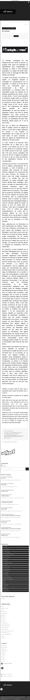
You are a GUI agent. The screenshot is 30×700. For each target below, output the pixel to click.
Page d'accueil (26, 21)
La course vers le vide (6, 502)
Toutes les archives (7, 663)
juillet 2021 (3, 654)
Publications (5, 589)
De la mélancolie (6, 556)
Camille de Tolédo (4, 629)
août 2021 (3, 652)
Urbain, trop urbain (5, 624)
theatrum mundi (4, 608)
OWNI (2, 636)
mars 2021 (3, 661)
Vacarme (3, 620)
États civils (3, 617)
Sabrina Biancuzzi (4, 627)
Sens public (3, 638)
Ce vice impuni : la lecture (8, 554)
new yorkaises (5, 585)
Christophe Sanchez (5, 632)
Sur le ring (3, 618)
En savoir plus (17, 699)
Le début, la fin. (5, 496)
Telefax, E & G (4, 491)
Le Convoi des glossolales (6, 634)
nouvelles (5, 587)
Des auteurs (5, 560)
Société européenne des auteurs (7, 630)
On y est (3, 478)
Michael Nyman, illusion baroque (14, 21)
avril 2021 (3, 659)
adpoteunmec (10, 434)
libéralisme (13, 436)
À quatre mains (6, 550)
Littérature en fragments (8, 578)
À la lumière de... (6, 548)
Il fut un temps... (6, 568)
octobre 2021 (3, 649)
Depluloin (3, 615)
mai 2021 (3, 657)
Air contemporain (13, 432)
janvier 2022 (3, 645)
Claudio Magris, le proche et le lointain (11, 528)
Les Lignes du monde (5, 625)
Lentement (26, 24)
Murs (4, 583)
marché (18, 436)
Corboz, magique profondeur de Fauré (11, 515)
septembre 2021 (4, 650)
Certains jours (4, 611)
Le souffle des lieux (6, 570)
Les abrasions (5, 572)
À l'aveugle (5, 546)
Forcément (4, 522)
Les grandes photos (7, 576)
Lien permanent (8, 431)
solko (2, 606)
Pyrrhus (6, 31)
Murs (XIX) (4, 509)
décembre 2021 (4, 647)
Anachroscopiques (6, 552)
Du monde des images (7, 562)
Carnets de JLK (4, 613)
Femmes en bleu (6, 566)
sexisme (5, 436)
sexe (21, 436)
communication (7, 435)
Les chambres (5, 574)
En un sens (5, 564)
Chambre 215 (4, 535)
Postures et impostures (14, 433)
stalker (2, 609)
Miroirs (4, 581)
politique (21, 435)
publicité (15, 434)
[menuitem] (14, 22)
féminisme (13, 435)
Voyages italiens (6, 591)
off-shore (7, 11)
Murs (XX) (3, 484)
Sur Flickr (3, 598)
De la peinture (6, 558)
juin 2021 (3, 656)
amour (17, 435)
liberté (9, 436)
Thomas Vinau (4, 622)
